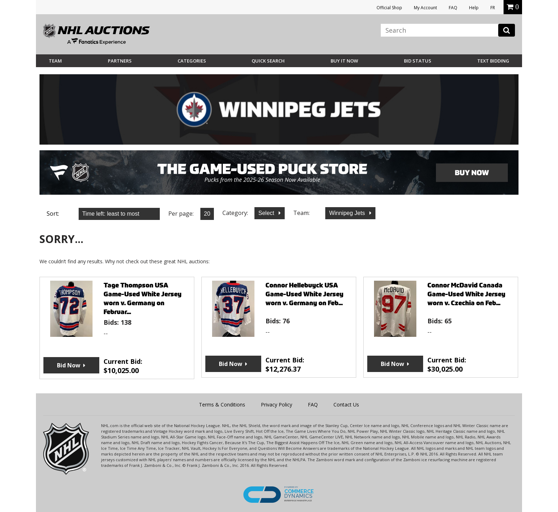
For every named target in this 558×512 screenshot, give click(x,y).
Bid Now (68, 365)
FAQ (453, 8)
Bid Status (417, 61)
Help (474, 8)
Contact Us (346, 404)
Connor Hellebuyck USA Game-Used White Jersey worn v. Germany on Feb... (304, 294)
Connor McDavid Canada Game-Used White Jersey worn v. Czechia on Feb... (466, 294)
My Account (425, 8)
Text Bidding (493, 61)
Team (55, 61)
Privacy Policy (276, 404)
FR (492, 8)
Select (267, 213)
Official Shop (389, 8)
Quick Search (268, 61)
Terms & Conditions (222, 404)
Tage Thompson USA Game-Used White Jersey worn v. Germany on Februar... (142, 298)
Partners (120, 61)
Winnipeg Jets (348, 213)
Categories (192, 61)
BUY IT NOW (344, 61)
